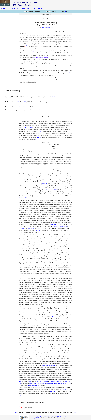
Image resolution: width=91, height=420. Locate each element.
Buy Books (64, 416)
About (20, 5)
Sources (12, 8)
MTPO (14, 5)
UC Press (52, 416)
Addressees (21, 8)
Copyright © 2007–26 (36, 418)
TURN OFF (27, 11)
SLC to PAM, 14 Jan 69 (60, 383)
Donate (28, 5)
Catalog (4, 8)
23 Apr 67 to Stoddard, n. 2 (49, 365)
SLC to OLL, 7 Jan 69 (37, 383)
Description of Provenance (39, 110)
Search (29, 8)
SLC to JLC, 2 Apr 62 (33, 385)
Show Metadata (45, 14)
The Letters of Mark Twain (25, 2)
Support (38, 416)
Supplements (39, 8)
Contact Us (58, 416)
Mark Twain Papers (44, 416)
